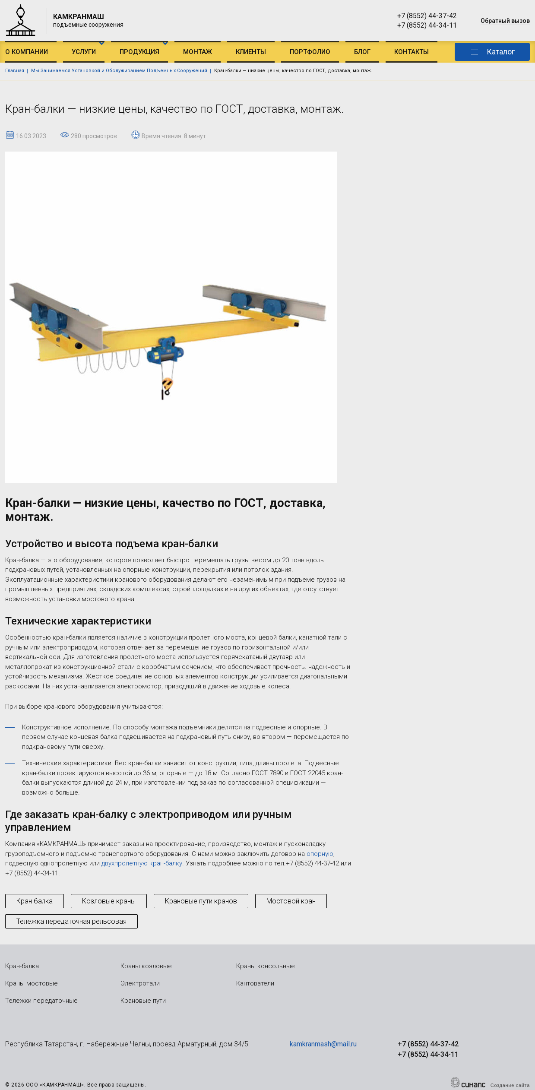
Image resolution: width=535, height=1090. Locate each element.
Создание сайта (510, 1085)
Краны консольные (265, 966)
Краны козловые (146, 966)
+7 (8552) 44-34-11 (427, 25)
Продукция (139, 52)
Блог (362, 52)
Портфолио (310, 52)
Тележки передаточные (41, 1000)
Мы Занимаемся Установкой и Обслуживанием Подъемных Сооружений (119, 70)
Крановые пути (143, 1000)
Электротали (140, 983)
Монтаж (197, 52)
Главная (14, 70)
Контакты (411, 52)
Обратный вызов (505, 20)
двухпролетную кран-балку (141, 863)
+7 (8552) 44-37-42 (427, 16)
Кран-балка (22, 966)
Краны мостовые (31, 983)
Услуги (84, 52)
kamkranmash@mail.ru (323, 1044)
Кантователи (255, 983)
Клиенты (251, 52)
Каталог (501, 51)
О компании (26, 52)
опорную (320, 854)
